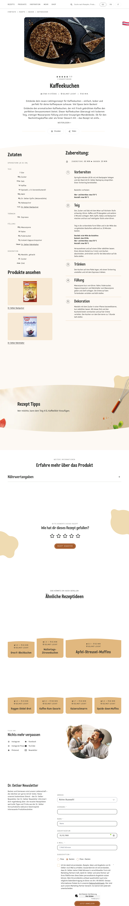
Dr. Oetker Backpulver (30, 207)
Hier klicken (89, 896)
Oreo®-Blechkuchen (21, 631)
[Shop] (55, 4)
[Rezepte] (13, 4)
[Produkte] (24, 4)
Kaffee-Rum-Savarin (50, 687)
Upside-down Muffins (107, 687)
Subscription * (64, 854)
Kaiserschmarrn (79, 687)
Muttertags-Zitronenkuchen (50, 631)
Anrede (60, 795)
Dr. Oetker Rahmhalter (30, 245)
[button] (64, 73)
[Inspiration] (37, 4)
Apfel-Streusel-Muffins (93, 631)
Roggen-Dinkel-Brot (21, 687)
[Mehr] (48, 4)
